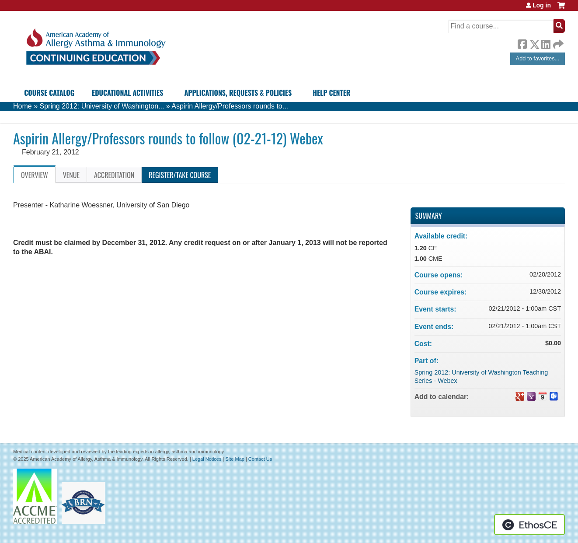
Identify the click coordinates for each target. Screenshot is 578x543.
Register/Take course (180, 175)
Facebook (522, 43)
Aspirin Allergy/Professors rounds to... (229, 106)
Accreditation (114, 175)
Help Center (331, 93)
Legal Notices (207, 459)
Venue (71, 175)
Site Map (234, 459)
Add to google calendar (519, 396)
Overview (34, 175)
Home (22, 106)
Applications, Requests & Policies (238, 93)
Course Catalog (49, 93)
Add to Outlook (554, 396)
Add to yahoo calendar (531, 396)
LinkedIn (545, 43)
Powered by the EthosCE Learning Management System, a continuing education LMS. (529, 524)
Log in (542, 5)
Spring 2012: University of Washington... (101, 106)
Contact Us (260, 459)
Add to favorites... (538, 58)
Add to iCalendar (542, 396)
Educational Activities (127, 93)
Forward (557, 42)
